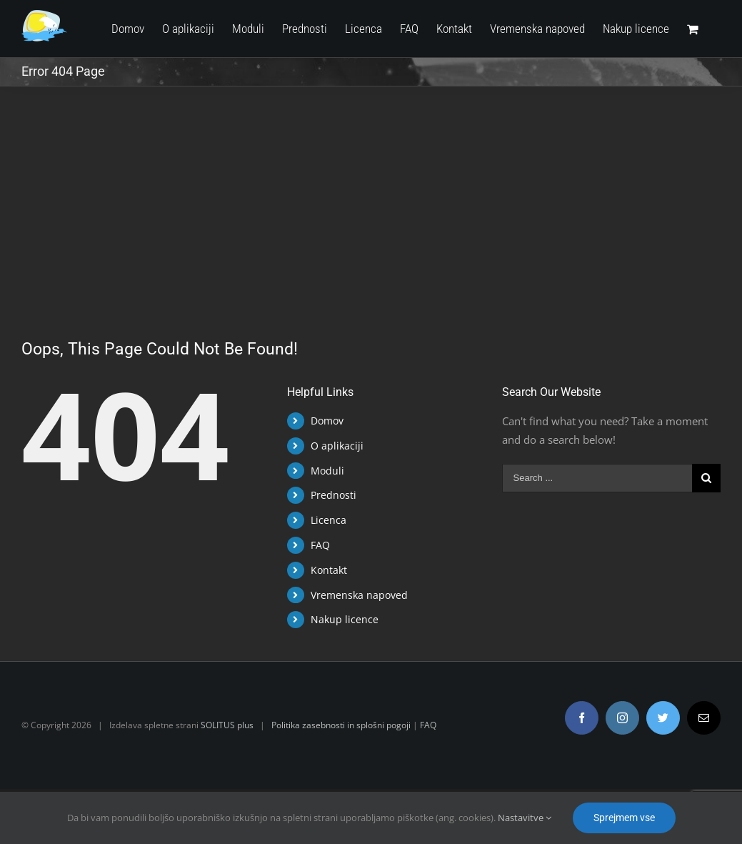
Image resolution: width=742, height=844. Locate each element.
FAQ (318, 545)
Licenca (326, 520)
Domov (325, 420)
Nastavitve (524, 817)
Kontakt (327, 570)
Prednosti (331, 495)
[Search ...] (592, 478)
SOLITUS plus (227, 725)
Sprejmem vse (624, 817)
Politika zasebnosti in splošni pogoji (341, 725)
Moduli (325, 470)
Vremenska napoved (357, 595)
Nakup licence (342, 619)
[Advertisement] (368, 194)
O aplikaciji (335, 445)
